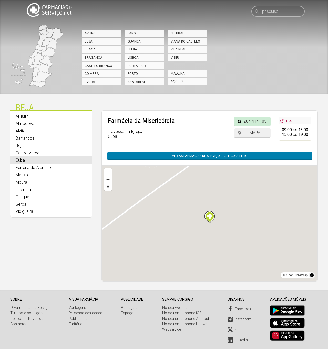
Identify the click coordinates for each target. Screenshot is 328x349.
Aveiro (90, 33)
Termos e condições (27, 313)
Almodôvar (26, 123)
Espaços (128, 313)
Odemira (23, 189)
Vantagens (77, 307)
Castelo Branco (98, 66)
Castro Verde (27, 153)
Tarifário (76, 324)
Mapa (255, 132)
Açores (177, 81)
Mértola (22, 174)
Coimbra (92, 74)
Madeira (178, 73)
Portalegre (138, 66)
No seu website (175, 307)
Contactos (18, 324)
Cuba (20, 160)
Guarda (134, 41)
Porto (133, 74)
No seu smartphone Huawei (186, 324)
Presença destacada (85, 313)
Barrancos (25, 138)
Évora (90, 82)
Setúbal (177, 33)
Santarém (136, 82)
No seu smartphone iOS (182, 313)
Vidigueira (24, 211)
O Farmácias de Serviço (30, 307)
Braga (90, 49)
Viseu (175, 57)
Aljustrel (22, 116)
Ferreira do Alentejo (33, 167)
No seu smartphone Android (186, 318)
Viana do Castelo (185, 41)
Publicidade (78, 318)
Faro (132, 33)
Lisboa (133, 57)
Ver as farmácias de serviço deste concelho (210, 156)
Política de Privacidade (28, 318)
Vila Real (178, 49)
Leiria (132, 49)
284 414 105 (255, 121)
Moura (21, 182)
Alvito (21, 131)
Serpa (21, 204)
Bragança (93, 57)
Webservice (172, 329)
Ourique (22, 196)
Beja (89, 41)
